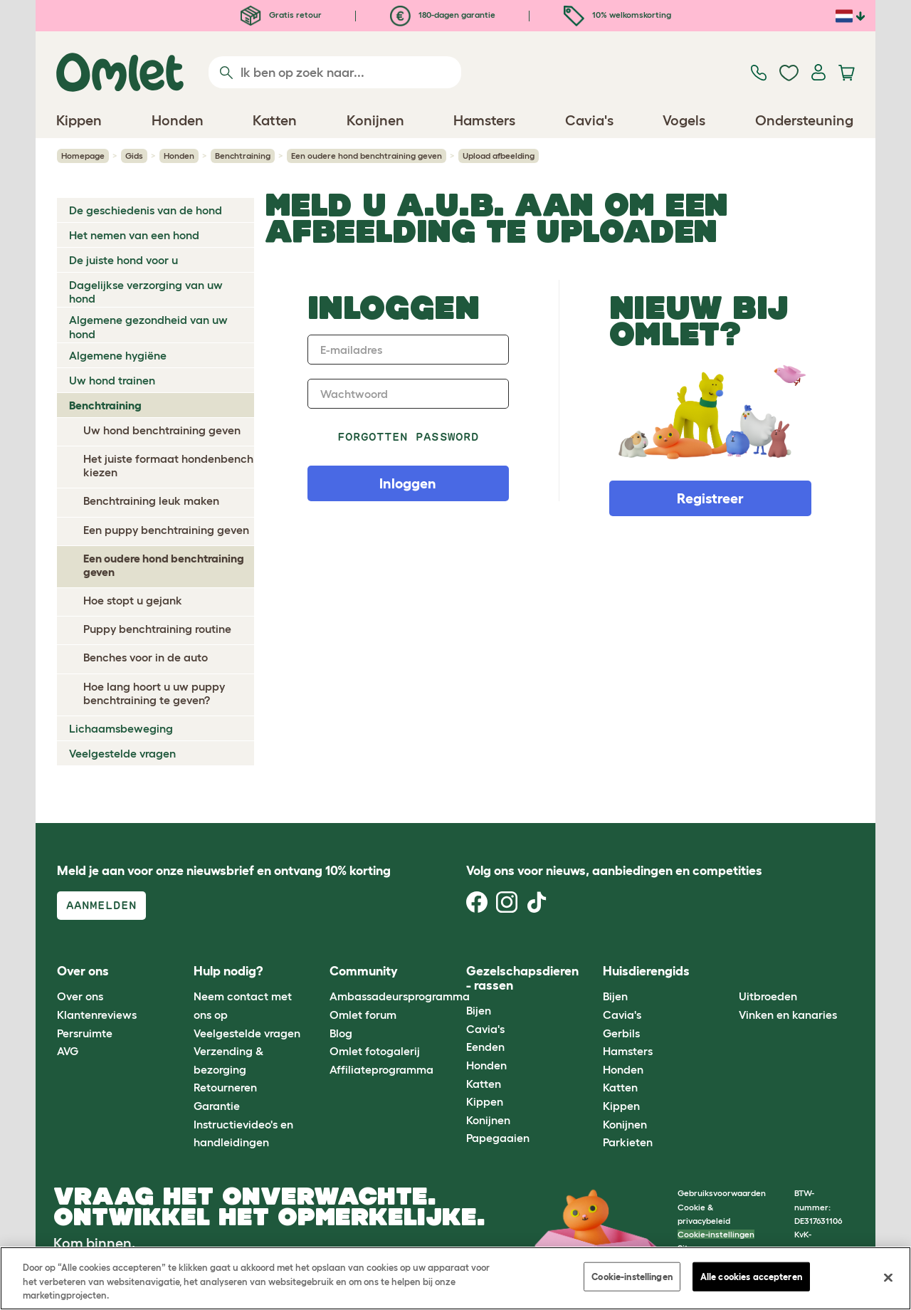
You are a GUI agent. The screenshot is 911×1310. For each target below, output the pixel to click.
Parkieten (628, 1142)
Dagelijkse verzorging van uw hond (146, 291)
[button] (728, 971)
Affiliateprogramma (381, 1069)
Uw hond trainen (112, 380)
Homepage (83, 155)
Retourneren (225, 1087)
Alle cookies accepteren (751, 1276)
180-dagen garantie (442, 14)
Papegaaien (498, 1137)
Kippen (484, 1101)
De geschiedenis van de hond (145, 210)
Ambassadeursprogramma (400, 996)
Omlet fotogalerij (375, 1050)
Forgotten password (408, 436)
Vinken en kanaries (788, 1014)
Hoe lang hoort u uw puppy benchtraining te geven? (154, 693)
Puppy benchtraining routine (157, 628)
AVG (67, 1050)
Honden (179, 155)
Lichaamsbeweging (121, 728)
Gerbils (621, 1033)
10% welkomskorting (617, 14)
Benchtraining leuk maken (151, 500)
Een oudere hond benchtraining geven (366, 155)
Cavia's (485, 1028)
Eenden (485, 1046)
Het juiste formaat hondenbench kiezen (168, 465)
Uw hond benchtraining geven (162, 430)
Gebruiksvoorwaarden (722, 1193)
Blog (341, 1033)
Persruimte (84, 1033)
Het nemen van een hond (134, 235)
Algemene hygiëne (118, 355)
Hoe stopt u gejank (132, 600)
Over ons (80, 996)
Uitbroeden (768, 996)
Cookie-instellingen (716, 1234)
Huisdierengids (646, 971)
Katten (483, 1083)
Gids (134, 155)
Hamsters (628, 1050)
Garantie (217, 1105)
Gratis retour (281, 14)
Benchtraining (242, 155)
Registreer (710, 498)
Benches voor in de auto (145, 657)
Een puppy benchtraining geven (166, 529)
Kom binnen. (94, 1243)
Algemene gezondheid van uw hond (148, 326)
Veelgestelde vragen (122, 753)
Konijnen (488, 1120)
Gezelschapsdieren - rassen (522, 978)
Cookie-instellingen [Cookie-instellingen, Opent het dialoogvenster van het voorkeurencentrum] (631, 1276)
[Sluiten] (888, 1277)
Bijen (478, 1010)
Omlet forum (363, 1014)
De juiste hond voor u (123, 259)
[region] (455, 1278)
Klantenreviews (97, 1014)
